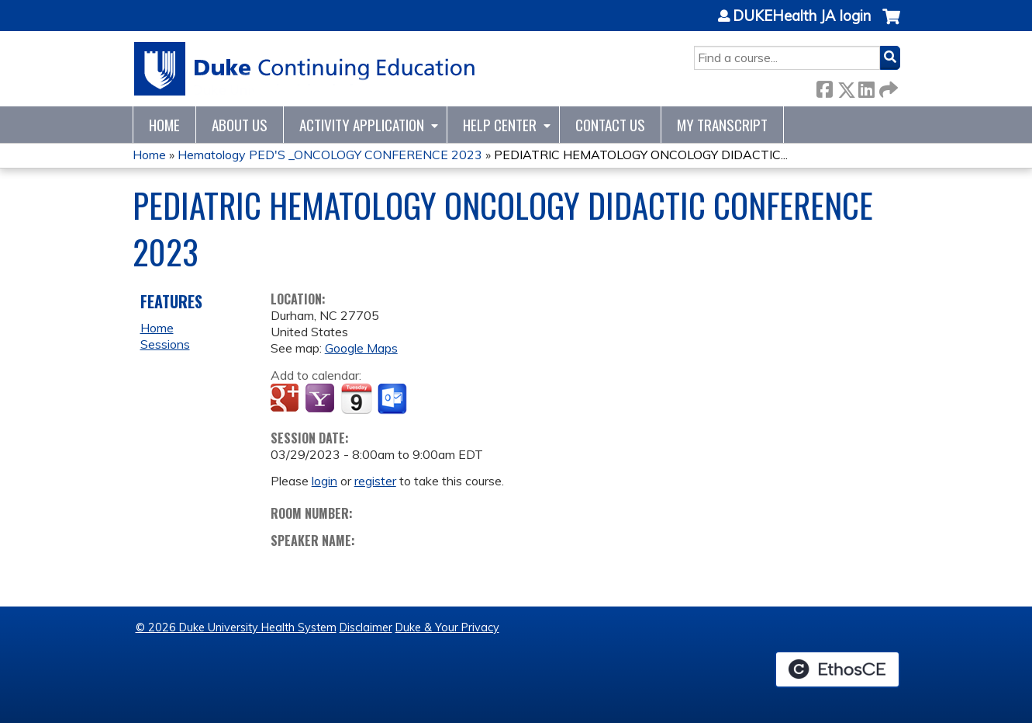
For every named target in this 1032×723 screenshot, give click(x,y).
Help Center (500, 124)
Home (164, 124)
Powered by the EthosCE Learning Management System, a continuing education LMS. (837, 669)
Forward (887, 87)
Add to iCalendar (356, 398)
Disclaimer (366, 627)
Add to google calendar (286, 399)
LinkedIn (866, 87)
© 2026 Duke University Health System (236, 627)
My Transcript (722, 124)
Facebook (824, 87)
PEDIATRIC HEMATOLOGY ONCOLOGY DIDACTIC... (641, 154)
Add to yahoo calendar (321, 399)
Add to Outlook (393, 399)
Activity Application (361, 124)
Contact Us (610, 124)
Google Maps (361, 348)
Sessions (165, 344)
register (375, 480)
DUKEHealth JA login (802, 16)
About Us (239, 124)
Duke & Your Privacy (447, 627)
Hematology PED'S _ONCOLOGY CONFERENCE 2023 (330, 154)
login (324, 480)
